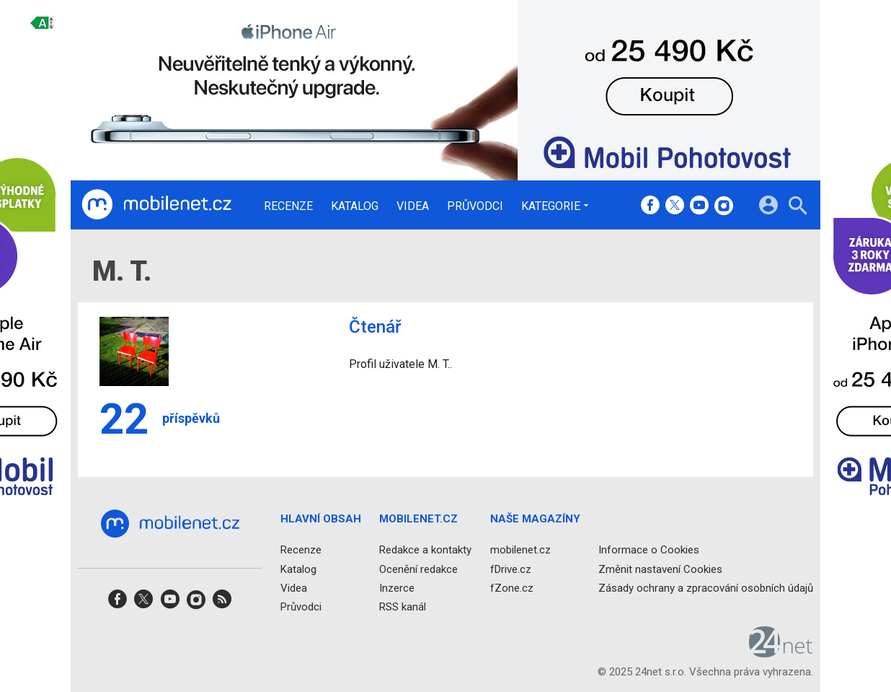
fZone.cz (511, 588)
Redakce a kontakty (425, 550)
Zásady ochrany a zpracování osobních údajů (705, 588)
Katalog (354, 206)
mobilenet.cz (520, 550)
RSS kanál (402, 606)
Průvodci (475, 206)
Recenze (288, 206)
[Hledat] (797, 207)
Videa (412, 206)
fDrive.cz (510, 569)
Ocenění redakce (418, 569)
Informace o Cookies (648, 550)
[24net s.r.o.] (781, 653)
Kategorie (550, 205)
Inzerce (397, 588)
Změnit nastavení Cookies (660, 569)
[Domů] (156, 204)
